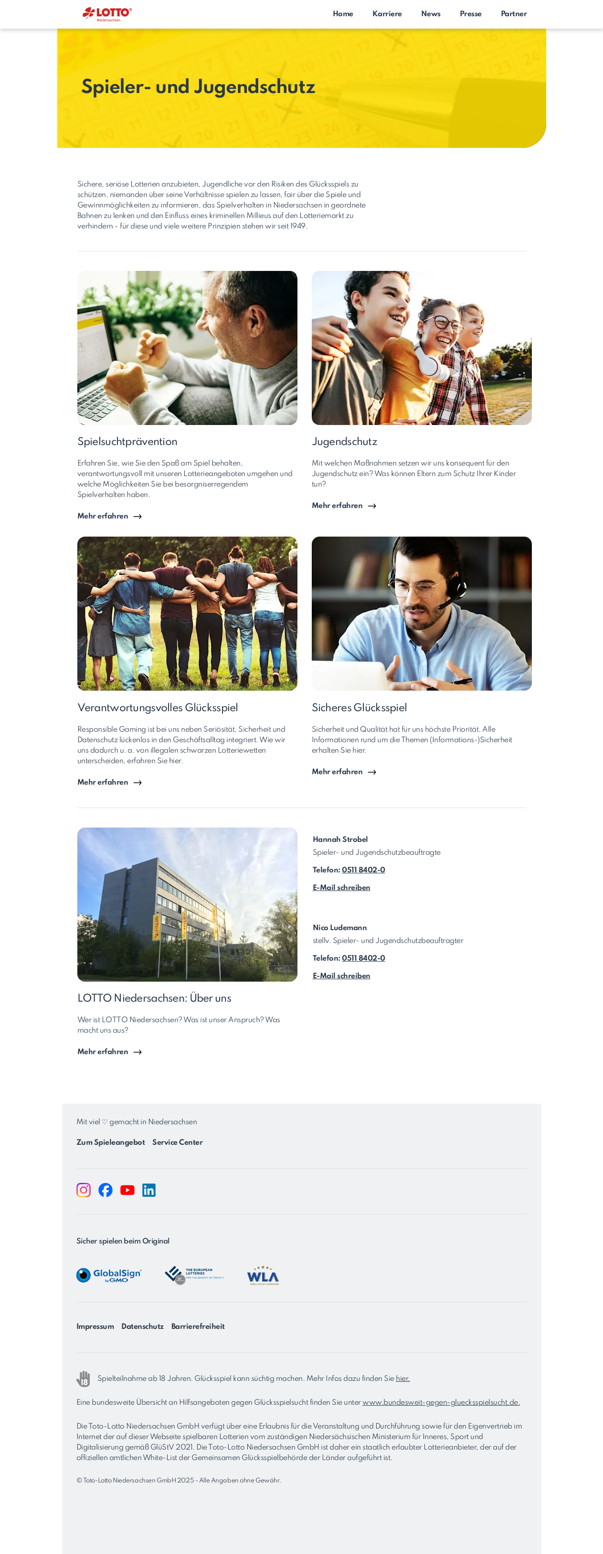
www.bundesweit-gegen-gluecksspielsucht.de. (441, 1403)
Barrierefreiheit (198, 1327)
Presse (471, 14)
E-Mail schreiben (341, 888)
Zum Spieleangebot (110, 1143)
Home (343, 14)
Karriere (387, 14)
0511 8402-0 (363, 870)
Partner (514, 14)
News (431, 14)
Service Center (177, 1143)
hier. (403, 1379)
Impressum (95, 1327)
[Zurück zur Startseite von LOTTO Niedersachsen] (107, 15)
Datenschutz (142, 1327)
